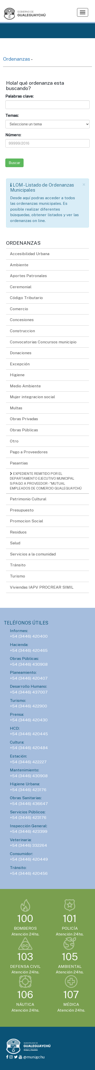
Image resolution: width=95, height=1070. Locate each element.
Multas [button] (16, 408)
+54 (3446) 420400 (29, 636)
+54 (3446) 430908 (29, 664)
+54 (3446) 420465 (29, 650)
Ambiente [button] (19, 264)
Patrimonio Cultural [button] (28, 499)
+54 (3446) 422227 (28, 762)
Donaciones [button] (20, 352)
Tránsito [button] (18, 565)
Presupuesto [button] (22, 510)
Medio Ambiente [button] (25, 386)
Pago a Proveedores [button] (29, 452)
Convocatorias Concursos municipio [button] (43, 342)
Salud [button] (15, 543)
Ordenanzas (17, 59)
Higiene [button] (17, 374)
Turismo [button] (17, 576)
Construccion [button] (22, 330)
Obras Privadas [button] (24, 418)
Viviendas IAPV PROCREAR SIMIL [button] (41, 587)
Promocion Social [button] (26, 521)
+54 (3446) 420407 (29, 678)
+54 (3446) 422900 (28, 706)
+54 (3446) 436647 (29, 803)
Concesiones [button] (22, 319)
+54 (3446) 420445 (29, 733)
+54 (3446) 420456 (29, 873)
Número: (13, 134)
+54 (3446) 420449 (29, 859)
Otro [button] (14, 441)
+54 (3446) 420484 (29, 747)
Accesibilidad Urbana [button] (29, 253)
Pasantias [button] (19, 463)
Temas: (11, 115)
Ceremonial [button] (20, 286)
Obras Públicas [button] (24, 430)
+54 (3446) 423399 (28, 831)
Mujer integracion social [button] (32, 396)
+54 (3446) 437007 (29, 692)
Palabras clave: (19, 96)
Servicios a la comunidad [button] (33, 554)
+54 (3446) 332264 (28, 845)
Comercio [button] (19, 308)
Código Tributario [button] (26, 297)
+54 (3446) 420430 (29, 720)
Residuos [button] (18, 532)
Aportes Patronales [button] (28, 275)
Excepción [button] (20, 364)
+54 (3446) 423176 (28, 789)
